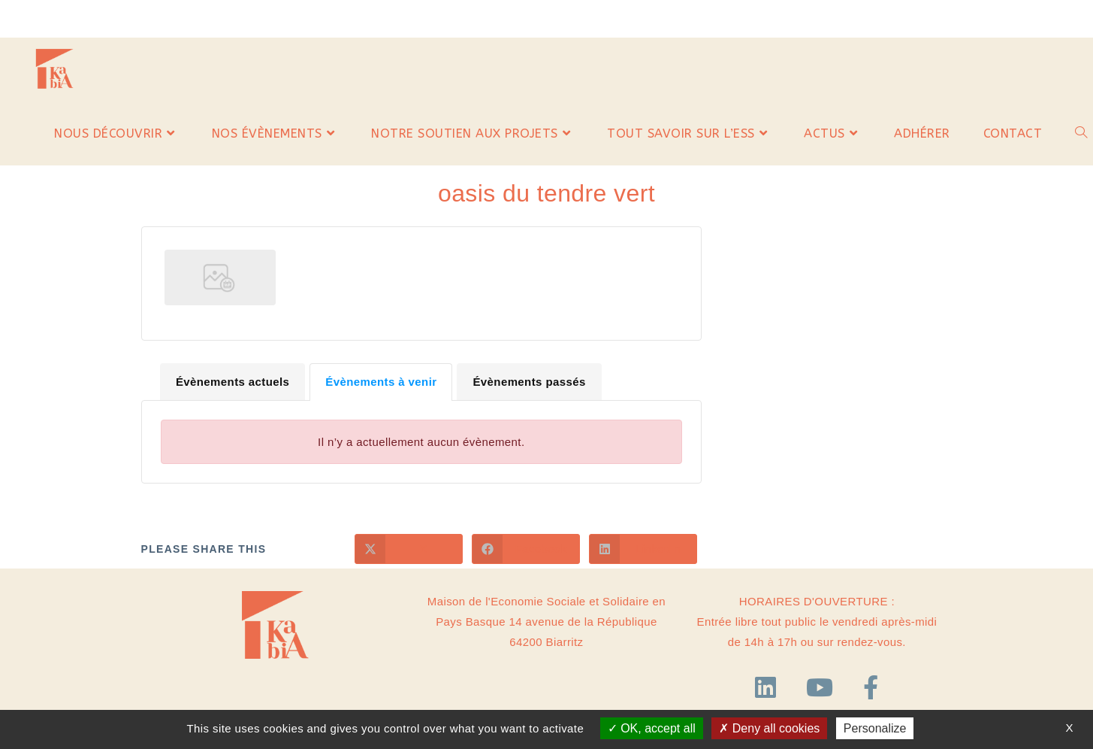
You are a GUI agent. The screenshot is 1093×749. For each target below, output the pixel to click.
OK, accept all (652, 728)
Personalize (875, 728)
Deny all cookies (769, 728)
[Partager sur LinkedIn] (643, 549)
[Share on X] (409, 549)
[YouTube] (823, 688)
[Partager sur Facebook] (526, 549)
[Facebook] (870, 688)
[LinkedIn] (769, 688)
